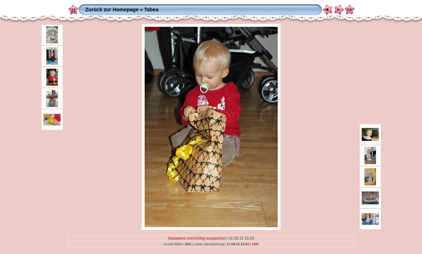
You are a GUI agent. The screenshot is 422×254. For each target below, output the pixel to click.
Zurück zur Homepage (112, 9)
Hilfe (255, 244)
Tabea (151, 9)
